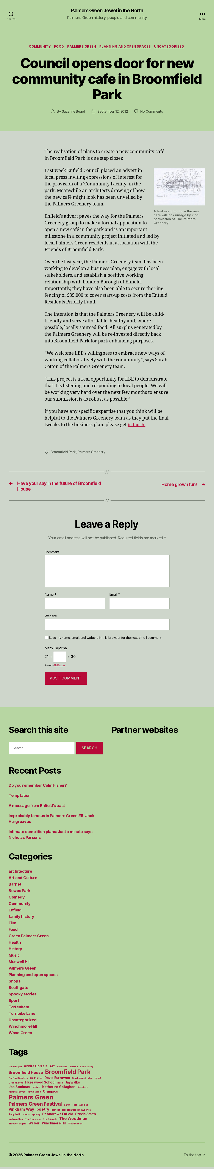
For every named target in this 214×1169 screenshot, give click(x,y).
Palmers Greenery (92, 453)
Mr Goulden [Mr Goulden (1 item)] (34, 1093)
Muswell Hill (20, 963)
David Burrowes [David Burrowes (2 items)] (57, 1080)
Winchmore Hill (23, 1028)
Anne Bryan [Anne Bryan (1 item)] (15, 1068)
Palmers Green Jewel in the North (107, 10)
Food (59, 47)
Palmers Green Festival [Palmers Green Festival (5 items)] (35, 1106)
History (15, 950)
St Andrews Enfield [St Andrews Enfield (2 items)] (57, 1116)
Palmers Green (82, 47)
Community (38, 47)
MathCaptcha (59, 667)
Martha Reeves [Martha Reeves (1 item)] (17, 1093)
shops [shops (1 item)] (26, 1116)
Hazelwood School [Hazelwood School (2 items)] (40, 1084)
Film (12, 925)
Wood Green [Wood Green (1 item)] (75, 1125)
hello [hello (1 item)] (60, 1084)
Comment (52, 554)
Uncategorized (172, 47)
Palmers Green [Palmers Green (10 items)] (31, 1099)
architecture (20, 873)
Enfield (15, 912)
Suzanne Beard (72, 112)
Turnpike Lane (22, 1015)
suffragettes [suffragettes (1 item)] (16, 1121)
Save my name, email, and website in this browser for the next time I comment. (105, 640)
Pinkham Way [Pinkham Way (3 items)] (21, 1111)
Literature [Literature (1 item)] (82, 1089)
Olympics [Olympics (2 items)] (50, 1093)
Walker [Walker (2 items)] (34, 1125)
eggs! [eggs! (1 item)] (98, 1080)
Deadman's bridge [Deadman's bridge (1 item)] (82, 1080)
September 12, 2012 (113, 112)
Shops (14, 983)
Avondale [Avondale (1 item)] (62, 1068)
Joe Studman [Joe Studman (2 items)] (19, 1089)
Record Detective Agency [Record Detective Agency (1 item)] (76, 1111)
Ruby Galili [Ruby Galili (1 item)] (14, 1116)
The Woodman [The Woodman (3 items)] (73, 1120)
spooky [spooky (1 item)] (36, 1116)
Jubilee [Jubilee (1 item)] (36, 1089)
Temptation (19, 797)
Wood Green (20, 1034)
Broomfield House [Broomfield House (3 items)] (26, 1074)
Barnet (15, 886)
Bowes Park (19, 892)
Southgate (18, 989)
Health (15, 944)
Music (14, 957)
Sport (14, 1002)
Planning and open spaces (127, 47)
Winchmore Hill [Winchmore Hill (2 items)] (54, 1125)
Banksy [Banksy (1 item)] (73, 1068)
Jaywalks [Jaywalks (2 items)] (72, 1084)
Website (51, 618)
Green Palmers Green (29, 938)
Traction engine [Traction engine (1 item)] (17, 1125)
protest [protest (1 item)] (56, 1111)
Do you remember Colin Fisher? (38, 787)
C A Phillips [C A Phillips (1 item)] (36, 1080)
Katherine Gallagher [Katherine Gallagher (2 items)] (58, 1089)
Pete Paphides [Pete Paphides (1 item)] (80, 1106)
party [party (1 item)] (67, 1106)
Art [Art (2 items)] (52, 1068)
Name (50, 597)
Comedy (17, 899)
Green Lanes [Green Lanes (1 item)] (16, 1084)
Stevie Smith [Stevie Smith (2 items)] (85, 1116)
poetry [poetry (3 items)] (42, 1111)
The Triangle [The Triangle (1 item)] (50, 1121)
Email (114, 597)
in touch (137, 426)
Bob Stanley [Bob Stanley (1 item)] (86, 1068)
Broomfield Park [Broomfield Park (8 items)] (67, 1073)
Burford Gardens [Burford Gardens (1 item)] (18, 1080)
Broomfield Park (63, 453)
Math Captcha (56, 650)
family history (21, 918)
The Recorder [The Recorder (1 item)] (33, 1121)
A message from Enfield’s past (37, 807)
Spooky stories (22, 996)
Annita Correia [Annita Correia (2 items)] (35, 1068)
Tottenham (19, 1009)
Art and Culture (23, 879)
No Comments (153, 112)
